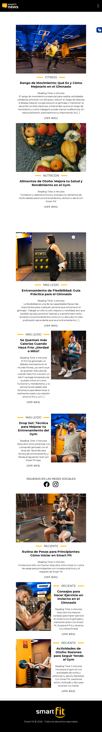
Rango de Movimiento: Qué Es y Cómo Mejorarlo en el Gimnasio (51, 49)
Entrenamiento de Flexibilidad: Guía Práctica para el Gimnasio (51, 256)
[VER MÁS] (51, 118)
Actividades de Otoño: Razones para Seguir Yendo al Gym (33, 663)
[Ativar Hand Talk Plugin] (99, 30)
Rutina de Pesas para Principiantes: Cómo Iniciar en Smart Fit (51, 518)
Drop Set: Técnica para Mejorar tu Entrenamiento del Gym (68, 438)
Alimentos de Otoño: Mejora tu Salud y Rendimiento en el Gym (51, 147)
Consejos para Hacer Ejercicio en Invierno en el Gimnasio (33, 606)
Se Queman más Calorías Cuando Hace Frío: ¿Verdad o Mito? (68, 355)
